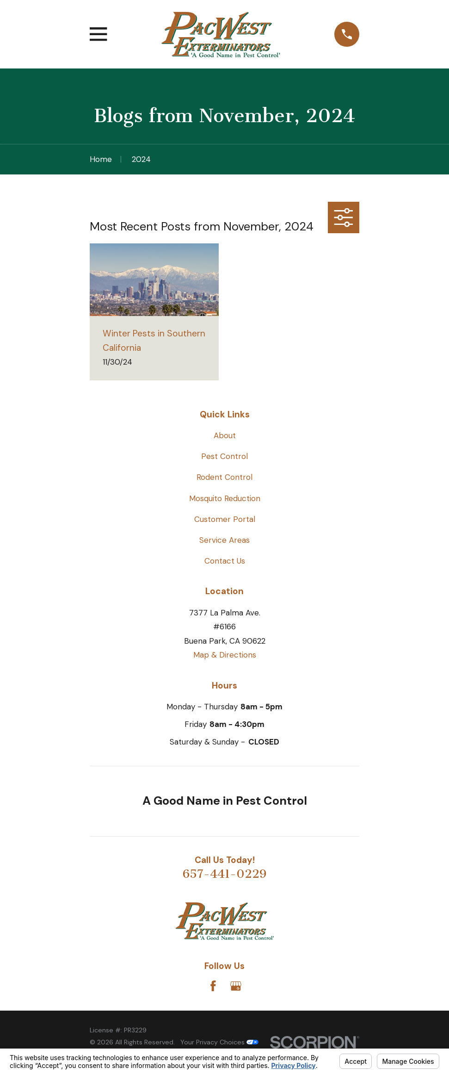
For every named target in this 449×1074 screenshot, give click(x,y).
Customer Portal (224, 519)
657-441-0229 (224, 874)
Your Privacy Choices (219, 1042)
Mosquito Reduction (224, 498)
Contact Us (224, 561)
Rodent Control (224, 477)
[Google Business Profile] (235, 986)
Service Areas (224, 540)
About (225, 435)
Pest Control (224, 456)
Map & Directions (224, 655)
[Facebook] (213, 986)
